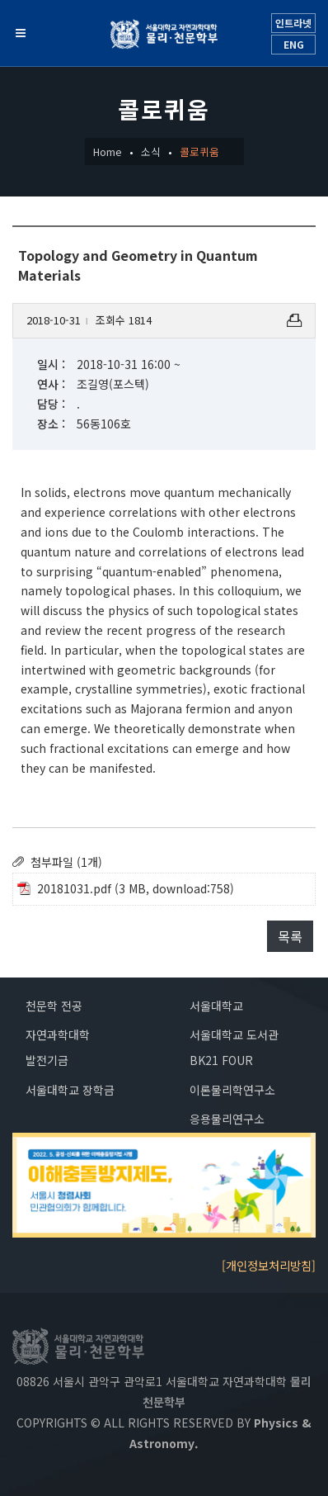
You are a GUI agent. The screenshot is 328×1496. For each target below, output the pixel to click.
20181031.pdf (74, 888)
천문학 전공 (54, 1005)
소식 (151, 151)
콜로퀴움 (199, 151)
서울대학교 (216, 1005)
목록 (290, 936)
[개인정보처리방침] (269, 1265)
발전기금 (47, 1060)
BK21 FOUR (221, 1060)
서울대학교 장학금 (70, 1090)
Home (107, 151)
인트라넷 (293, 23)
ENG (293, 44)
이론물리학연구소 (232, 1090)
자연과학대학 (58, 1034)
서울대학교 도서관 (234, 1034)
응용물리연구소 (227, 1118)
